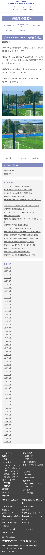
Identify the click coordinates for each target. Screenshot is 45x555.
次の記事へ (36, 158)
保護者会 (5, 509)
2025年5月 (7, 304)
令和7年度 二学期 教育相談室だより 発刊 (19, 255)
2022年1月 (7, 418)
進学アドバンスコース (12, 465)
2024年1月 (7, 358)
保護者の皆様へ (36, 26)
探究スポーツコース (11, 477)
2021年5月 (7, 438)
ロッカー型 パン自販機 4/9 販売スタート (19, 186)
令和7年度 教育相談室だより (14, 209)
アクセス (26, 489)
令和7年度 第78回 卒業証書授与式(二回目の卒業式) (22, 232)
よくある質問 (7, 506)
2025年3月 (7, 311)
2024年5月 (7, 344)
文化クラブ (29, 458)
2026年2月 (7, 274)
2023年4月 (7, 375)
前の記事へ (9, 158)
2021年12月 (8, 421)
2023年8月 (7, 368)
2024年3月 (7, 351)
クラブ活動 (9, 30)
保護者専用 (7, 170)
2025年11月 (8, 284)
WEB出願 (28, 474)
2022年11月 (8, 391)
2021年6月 (7, 435)
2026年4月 (7, 267)
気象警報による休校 (10, 500)
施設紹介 (5, 489)
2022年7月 (7, 401)
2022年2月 (7, 415)
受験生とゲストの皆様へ (22, 25)
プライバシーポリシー (11, 529)
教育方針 (5, 456)
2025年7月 (7, 298)
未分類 (6, 173)
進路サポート (28, 480)
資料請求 (25, 509)
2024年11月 (8, 324)
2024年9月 (7, 331)
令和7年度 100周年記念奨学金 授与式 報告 (20, 245)
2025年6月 (7, 301)
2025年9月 (7, 291)
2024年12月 (8, 321)
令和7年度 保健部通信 (12, 216)
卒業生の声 (29, 486)
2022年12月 (8, 388)
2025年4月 (7, 308)
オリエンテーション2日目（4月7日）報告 (18, 189)
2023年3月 (7, 378)
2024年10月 (8, 328)
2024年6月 (7, 341)
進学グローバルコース (12, 468)
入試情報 (26, 471)
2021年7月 (7, 431)
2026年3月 (7, 271)
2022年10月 (8, 395)
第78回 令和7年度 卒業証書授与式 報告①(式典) (21, 238)
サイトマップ (7, 532)
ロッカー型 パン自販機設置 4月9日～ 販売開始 (21, 205)
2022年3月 (7, 411)
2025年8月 (7, 294)
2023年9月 (7, 364)
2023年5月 (7, 371)
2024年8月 (7, 334)
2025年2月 (7, 314)
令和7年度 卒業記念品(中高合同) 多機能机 (19, 242)
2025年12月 (8, 281)
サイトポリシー (28, 529)
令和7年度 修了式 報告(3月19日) (16, 225)
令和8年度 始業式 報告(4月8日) (15, 196)
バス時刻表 (29, 492)
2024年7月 (7, 338)
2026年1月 (7, 278)
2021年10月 (8, 425)
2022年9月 (7, 398)
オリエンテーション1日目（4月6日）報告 (18, 193)
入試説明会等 (29, 477)
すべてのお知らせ (9, 26)
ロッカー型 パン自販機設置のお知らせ (17, 228)
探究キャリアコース (11, 471)
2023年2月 (7, 381)
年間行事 (7, 483)
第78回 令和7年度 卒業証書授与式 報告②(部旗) (21, 235)
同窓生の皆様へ (28, 506)
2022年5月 (7, 405)
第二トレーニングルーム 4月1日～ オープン (19, 212)
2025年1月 (7, 318)
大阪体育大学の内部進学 (33, 483)
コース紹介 (6, 462)
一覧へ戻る (22, 158)
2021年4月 (7, 441)
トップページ (7, 452)
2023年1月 (7, 385)
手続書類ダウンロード (31, 513)
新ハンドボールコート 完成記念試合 (22, 37)
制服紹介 (7, 486)
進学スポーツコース (11, 474)
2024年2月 (7, 355)
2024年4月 (7, 348)
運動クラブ (29, 456)
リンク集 (25, 522)
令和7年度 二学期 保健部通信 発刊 (17, 252)
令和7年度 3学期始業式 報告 (14, 248)
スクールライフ (8, 480)
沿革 (5, 459)
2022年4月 (7, 408)
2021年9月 (7, 428)
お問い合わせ (7, 513)
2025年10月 (8, 288)
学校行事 (22, 30)
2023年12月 (8, 361)
